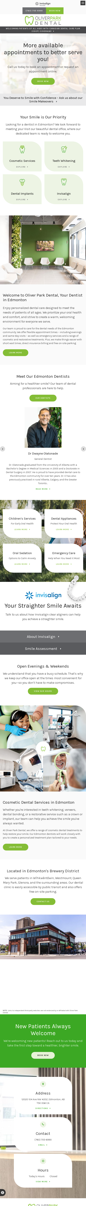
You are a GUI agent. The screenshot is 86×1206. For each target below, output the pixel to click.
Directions (41, 1108)
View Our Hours (43, 691)
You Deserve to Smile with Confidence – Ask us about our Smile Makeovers (43, 99)
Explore (21, 167)
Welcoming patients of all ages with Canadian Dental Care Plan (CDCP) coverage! (43, 29)
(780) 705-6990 (43, 1139)
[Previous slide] (2, 448)
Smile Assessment (41, 649)
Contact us (43, 901)
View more (42, 1182)
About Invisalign (41, 636)
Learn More (15, 353)
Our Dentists (43, 398)
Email (41, 1145)
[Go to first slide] (83, 448)
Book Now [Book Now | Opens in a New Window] (54, 11)
